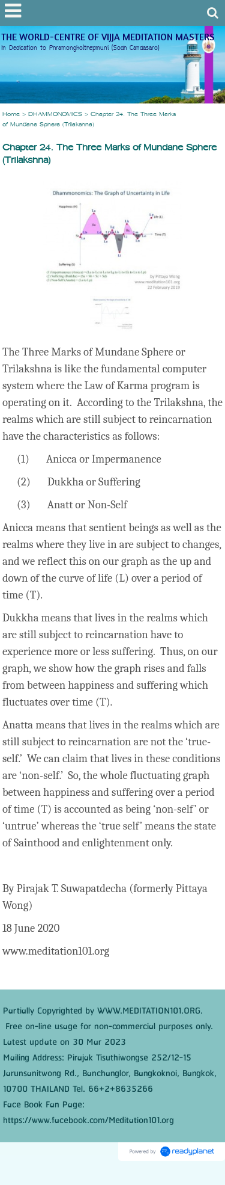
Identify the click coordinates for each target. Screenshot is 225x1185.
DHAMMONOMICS (55, 114)
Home (11, 114)
